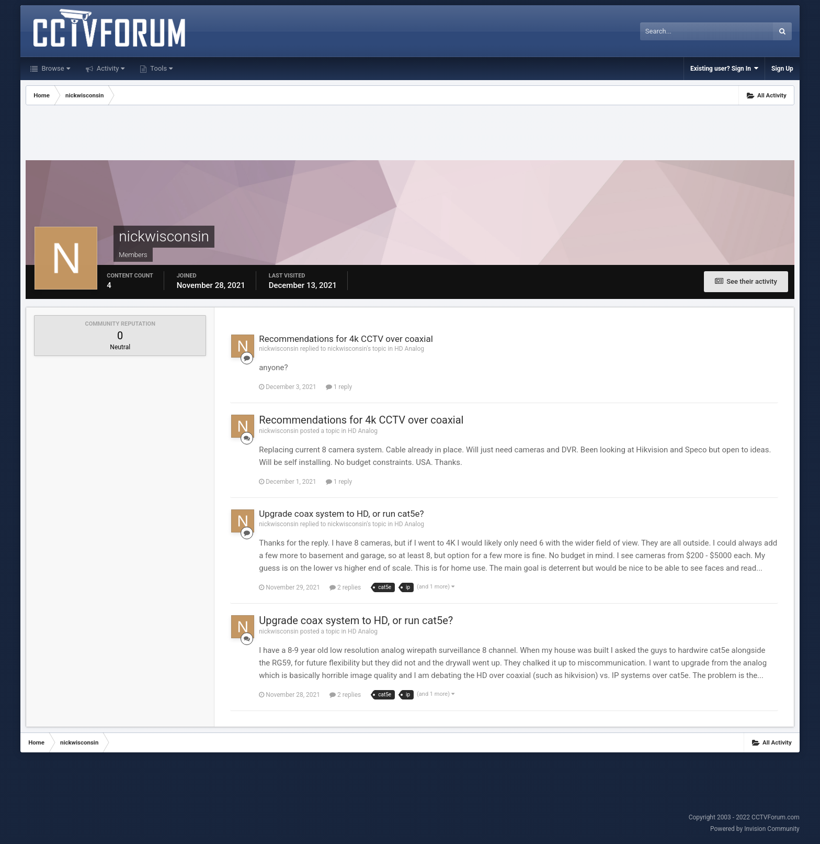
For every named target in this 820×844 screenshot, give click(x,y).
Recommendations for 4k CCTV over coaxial (346, 339)
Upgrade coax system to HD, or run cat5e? (341, 513)
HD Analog (409, 348)
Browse (55, 68)
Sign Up (782, 68)
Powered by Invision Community (755, 828)
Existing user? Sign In (724, 68)
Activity (110, 68)
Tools (161, 68)
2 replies (345, 587)
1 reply (339, 387)
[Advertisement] (410, 134)
